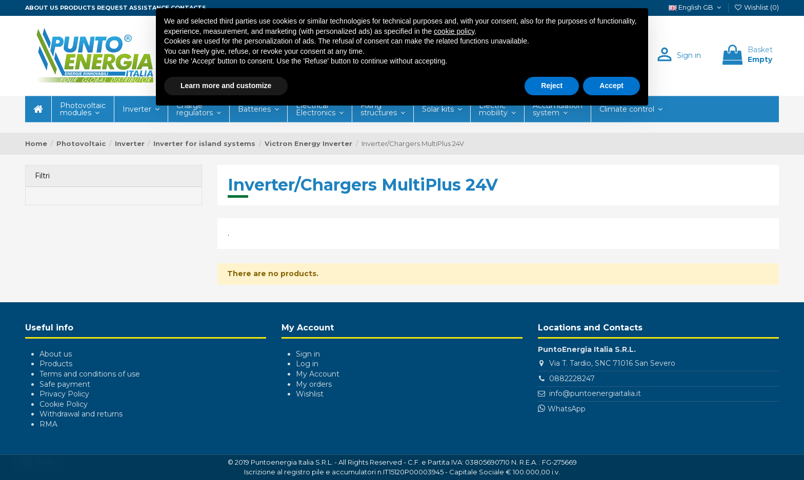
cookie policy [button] (454, 31)
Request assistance (133, 7)
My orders (314, 384)
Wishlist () (756, 7)
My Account (317, 374)
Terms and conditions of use (89, 374)
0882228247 (572, 378)
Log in (307, 363)
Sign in (308, 354)
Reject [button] (551, 85)
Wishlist (310, 394)
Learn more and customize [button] (225, 85)
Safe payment (64, 384)
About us (41, 7)
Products (77, 7)
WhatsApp (567, 408)
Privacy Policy (64, 394)
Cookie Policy (63, 404)
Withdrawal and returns (81, 414)
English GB (696, 7)
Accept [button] (611, 85)
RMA (48, 424)
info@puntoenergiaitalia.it (595, 393)
